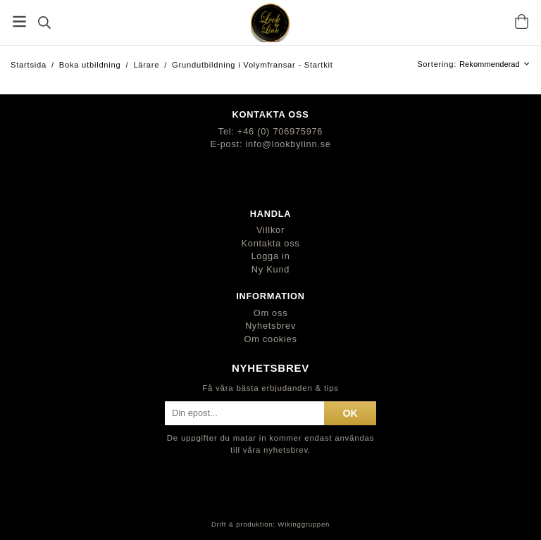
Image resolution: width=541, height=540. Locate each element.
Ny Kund (270, 269)
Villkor (270, 230)
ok (350, 413)
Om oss (271, 313)
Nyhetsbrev (270, 325)
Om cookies (270, 339)
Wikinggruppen (304, 524)
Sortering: (438, 64)
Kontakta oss (271, 243)
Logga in (270, 256)
